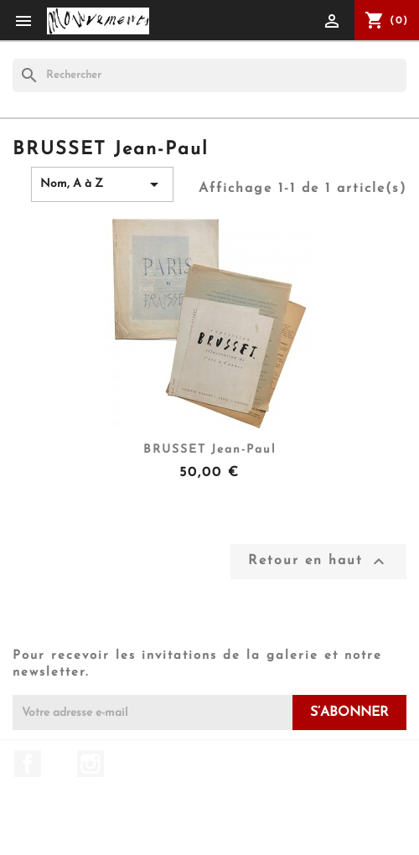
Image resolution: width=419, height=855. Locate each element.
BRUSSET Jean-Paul (210, 449)
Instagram (90, 763)
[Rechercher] (209, 75)
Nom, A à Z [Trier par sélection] (102, 184)
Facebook (27, 763)
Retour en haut (318, 562)
